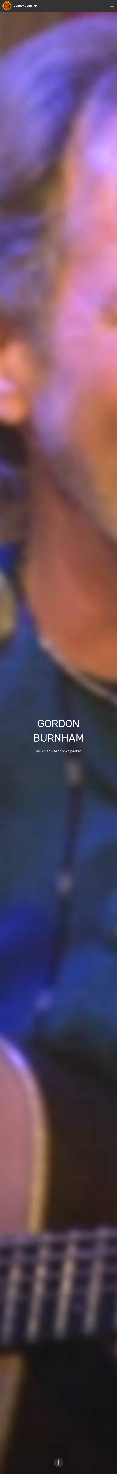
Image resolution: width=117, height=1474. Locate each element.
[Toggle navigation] (112, 5)
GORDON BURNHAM (25, 5)
